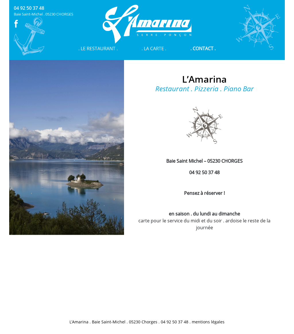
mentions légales (208, 322)
